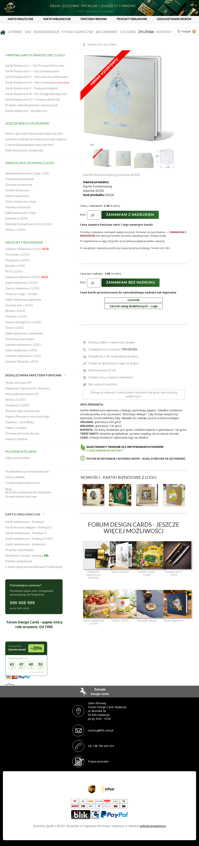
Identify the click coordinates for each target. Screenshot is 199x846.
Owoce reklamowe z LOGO (22, 288)
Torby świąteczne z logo (20, 201)
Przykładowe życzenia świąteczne (27, 471)
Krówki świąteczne (17, 190)
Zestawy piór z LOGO (19, 305)
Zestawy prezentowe (18, 184)
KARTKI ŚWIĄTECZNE (20, 19)
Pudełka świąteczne (18, 207)
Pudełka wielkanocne (18, 561)
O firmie (15, 32)
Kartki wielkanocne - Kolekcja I (25, 521)
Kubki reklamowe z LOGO (21, 282)
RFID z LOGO (14, 271)
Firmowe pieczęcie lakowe (22, 433)
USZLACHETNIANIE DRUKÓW (174, 19)
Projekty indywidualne (19, 550)
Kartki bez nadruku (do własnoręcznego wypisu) (35, 139)
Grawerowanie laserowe (21, 496)
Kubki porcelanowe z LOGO (26, 277)
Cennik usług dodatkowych (22, 482)
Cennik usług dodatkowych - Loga (133, 306)
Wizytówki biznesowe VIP (22, 394)
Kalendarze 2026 (16, 218)
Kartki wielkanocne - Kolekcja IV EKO (29, 538)
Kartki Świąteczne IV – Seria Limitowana (37, 82)
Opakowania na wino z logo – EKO (27, 173)
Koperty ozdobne (16, 439)
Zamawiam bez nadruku (130, 282)
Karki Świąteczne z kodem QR (24, 150)
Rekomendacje (46, 32)
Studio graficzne (77, 32)
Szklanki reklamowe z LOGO (23, 344)
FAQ (28, 32)
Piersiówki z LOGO (17, 254)
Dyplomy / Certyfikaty (19, 422)
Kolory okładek (15, 477)
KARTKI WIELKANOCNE (57, 19)
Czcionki (128, 32)
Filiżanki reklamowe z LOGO (23, 356)
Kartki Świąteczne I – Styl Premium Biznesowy (34, 65)
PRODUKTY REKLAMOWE (132, 19)
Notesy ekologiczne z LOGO (23, 322)
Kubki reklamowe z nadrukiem (24, 333)
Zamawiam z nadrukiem (130, 215)
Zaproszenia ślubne (17, 458)
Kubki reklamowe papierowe (23, 299)
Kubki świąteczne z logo (20, 212)
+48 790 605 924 (103, 746)
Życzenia (146, 32)
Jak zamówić (107, 32)
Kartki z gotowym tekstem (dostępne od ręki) (34, 133)
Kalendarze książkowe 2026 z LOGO (28, 224)
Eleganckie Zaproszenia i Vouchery (27, 388)
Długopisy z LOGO (17, 260)
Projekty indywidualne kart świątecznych (31, 105)
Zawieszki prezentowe (19, 179)
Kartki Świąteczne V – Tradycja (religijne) (31, 88)
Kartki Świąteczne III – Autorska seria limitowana (36, 76)
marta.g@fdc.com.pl (100, 730)
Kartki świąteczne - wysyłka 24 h (26, 110)
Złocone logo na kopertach (22, 411)
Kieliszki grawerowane (19, 339)
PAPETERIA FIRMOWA (94, 19)
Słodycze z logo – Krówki (21, 294)
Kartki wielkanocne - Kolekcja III (26, 533)
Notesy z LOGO (15, 229)
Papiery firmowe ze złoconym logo (27, 416)
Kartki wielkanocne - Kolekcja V (25, 544)
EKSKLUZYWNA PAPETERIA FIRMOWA (35, 375)
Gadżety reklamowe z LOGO (27, 249)
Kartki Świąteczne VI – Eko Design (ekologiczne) (36, 94)
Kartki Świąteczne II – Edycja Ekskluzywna (32, 71)
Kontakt (164, 32)
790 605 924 (129, 349)
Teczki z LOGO (14, 327)
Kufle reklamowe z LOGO (21, 350)
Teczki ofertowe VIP (18, 382)
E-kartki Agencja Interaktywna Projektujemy (33, 566)
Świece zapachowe (17, 196)
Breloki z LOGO (15, 265)
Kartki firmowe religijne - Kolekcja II (28, 527)
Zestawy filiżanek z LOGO (21, 361)
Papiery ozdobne (16, 427)
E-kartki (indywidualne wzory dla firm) (29, 144)
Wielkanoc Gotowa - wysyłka (26, 555)
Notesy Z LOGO (15, 399)
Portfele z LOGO (16, 316)
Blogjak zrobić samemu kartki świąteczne (28, 490)
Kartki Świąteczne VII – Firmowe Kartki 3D (32, 99)
